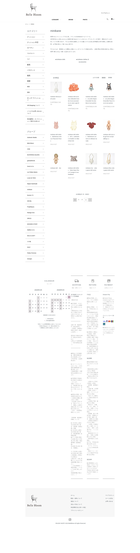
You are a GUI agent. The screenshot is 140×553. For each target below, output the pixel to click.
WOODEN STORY (33, 247)
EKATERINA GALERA (31, 169)
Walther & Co (32, 254)
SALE (29, 273)
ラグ (28, 60)
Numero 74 (31, 215)
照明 (28, 94)
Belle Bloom (31, 155)
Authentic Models (33, 149)
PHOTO (85, 19)
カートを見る (111, 525)
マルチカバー (32, 54)
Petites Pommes (33, 279)
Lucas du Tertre (32, 196)
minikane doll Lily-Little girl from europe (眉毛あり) (109, 137)
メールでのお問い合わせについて (33, 118)
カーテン (30, 48)
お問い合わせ (111, 528)
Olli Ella (30, 222)
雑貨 (28, 82)
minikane (33, 24)
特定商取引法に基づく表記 (83, 534)
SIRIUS (29, 241)
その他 (29, 266)
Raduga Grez (32, 234)
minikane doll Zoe (55, 168)
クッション (31, 37)
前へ (75, 199)
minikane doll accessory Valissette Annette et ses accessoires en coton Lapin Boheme (73, 101)
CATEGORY (55, 19)
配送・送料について (81, 525)
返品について (80, 528)
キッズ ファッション (33, 101)
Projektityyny (31, 228)
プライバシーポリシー (82, 537)
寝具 (28, 77)
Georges (30, 285)
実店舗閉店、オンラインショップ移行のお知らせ (33, 129)
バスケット (31, 71)
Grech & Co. (31, 183)
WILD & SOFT (32, 260)
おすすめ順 (96, 77)
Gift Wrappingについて (33, 109)
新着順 (110, 77)
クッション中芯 (32, 42)
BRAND (71, 19)
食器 (28, 88)
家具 (28, 66)
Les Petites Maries (33, 190)
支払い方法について (81, 531)
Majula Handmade (33, 202)
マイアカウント (105, 13)
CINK (29, 161)
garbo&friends (32, 177)
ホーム (27, 24)
